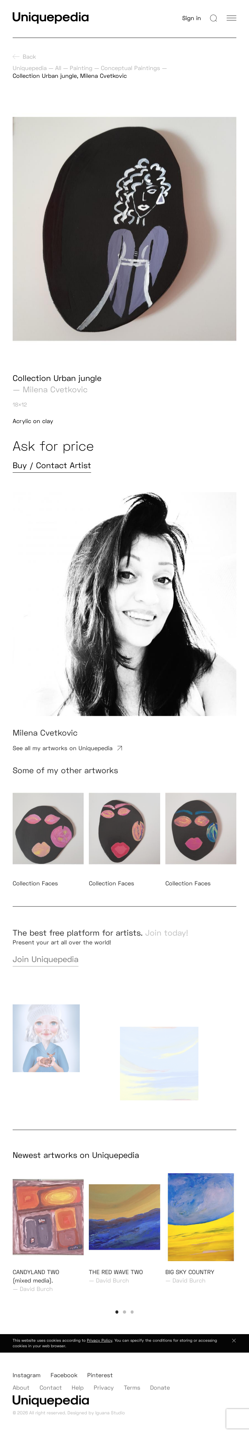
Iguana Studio (110, 1417)
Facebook (64, 1381)
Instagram (27, 1381)
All (58, 68)
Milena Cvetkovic (55, 389)
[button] (117, 1318)
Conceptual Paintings (130, 68)
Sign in (191, 18)
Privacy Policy (99, 1344)
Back (24, 56)
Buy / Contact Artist (52, 465)
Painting (81, 68)
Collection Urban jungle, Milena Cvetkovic (70, 75)
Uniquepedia (30, 68)
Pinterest (100, 1381)
